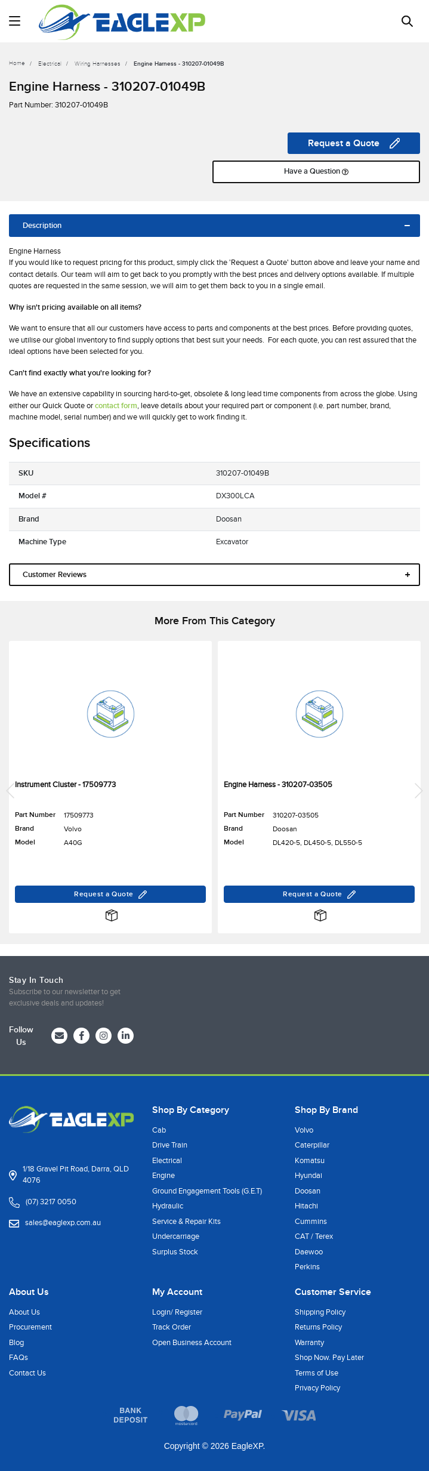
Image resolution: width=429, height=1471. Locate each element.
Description (42, 225)
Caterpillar (312, 1145)
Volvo (304, 1130)
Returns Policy (318, 1327)
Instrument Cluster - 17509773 (65, 785)
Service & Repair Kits (186, 1221)
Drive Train (169, 1145)
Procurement (30, 1327)
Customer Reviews (55, 574)
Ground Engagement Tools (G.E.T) (207, 1191)
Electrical (167, 1160)
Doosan (307, 1191)
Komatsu (310, 1160)
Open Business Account (192, 1342)
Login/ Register (177, 1312)
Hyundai (308, 1175)
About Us (24, 1312)
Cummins (311, 1221)
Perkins (307, 1267)
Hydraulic (167, 1206)
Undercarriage (175, 1236)
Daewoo (309, 1252)
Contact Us (27, 1373)
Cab (159, 1130)
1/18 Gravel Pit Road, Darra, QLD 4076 (76, 1175)
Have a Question (316, 172)
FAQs (18, 1357)
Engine (163, 1175)
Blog (16, 1342)
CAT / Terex (314, 1236)
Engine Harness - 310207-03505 (278, 785)
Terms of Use (316, 1373)
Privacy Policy (317, 1388)
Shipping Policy (320, 1312)
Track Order (171, 1327)
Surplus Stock (175, 1252)
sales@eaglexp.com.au (63, 1223)
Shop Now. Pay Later (329, 1357)
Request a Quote (354, 143)
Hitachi (306, 1206)
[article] (110, 791)
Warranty (309, 1342)
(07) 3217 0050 (51, 1202)
